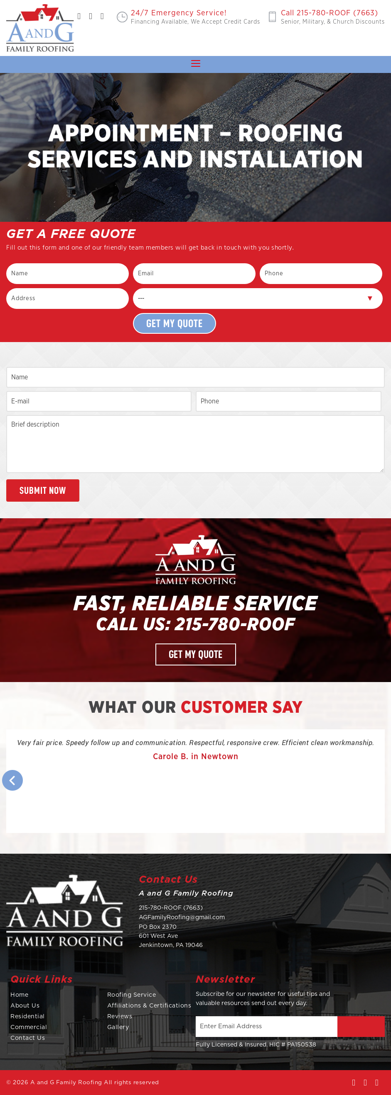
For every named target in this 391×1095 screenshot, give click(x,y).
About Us (24, 1006)
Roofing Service (131, 995)
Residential (27, 1017)
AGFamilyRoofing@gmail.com (182, 917)
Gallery (118, 1027)
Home (19, 995)
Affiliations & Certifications (149, 1006)
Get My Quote (196, 654)
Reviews (120, 1017)
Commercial (28, 1027)
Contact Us (27, 1038)
